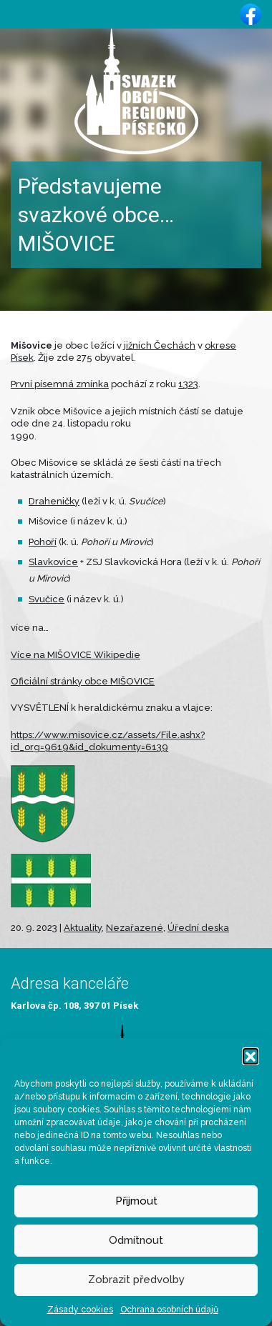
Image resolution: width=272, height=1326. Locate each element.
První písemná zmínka (60, 384)
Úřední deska (198, 927)
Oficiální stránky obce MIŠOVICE (83, 681)
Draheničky (54, 501)
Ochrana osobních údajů (169, 1310)
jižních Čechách (159, 345)
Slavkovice (53, 562)
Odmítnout (136, 1240)
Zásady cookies (80, 1310)
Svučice (46, 599)
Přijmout (136, 1201)
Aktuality (83, 927)
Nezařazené (134, 927)
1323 (188, 384)
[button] (250, 1056)
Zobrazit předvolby (136, 1279)
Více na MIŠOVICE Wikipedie (75, 654)
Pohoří (43, 542)
